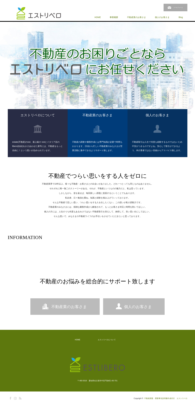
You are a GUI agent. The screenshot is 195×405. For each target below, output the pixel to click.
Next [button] (190, 72)
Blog (181, 17)
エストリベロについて (107, 340)
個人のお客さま (162, 17)
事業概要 (114, 17)
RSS (20, 398)
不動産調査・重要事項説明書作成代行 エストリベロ (165, 398)
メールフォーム (178, 7)
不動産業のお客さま (136, 17)
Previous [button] (4, 72)
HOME (97, 17)
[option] (97, 72)
